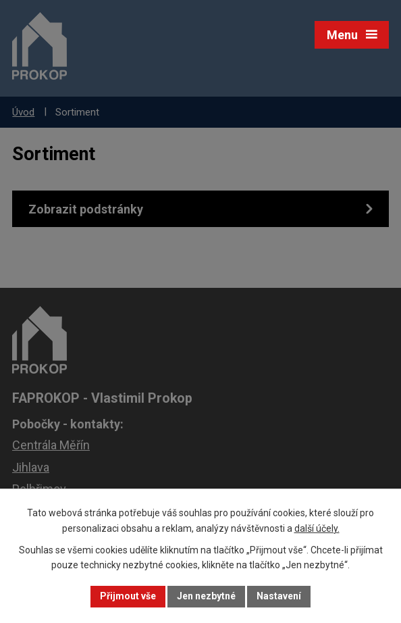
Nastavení (279, 596)
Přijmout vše (128, 596)
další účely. (317, 528)
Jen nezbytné (206, 596)
